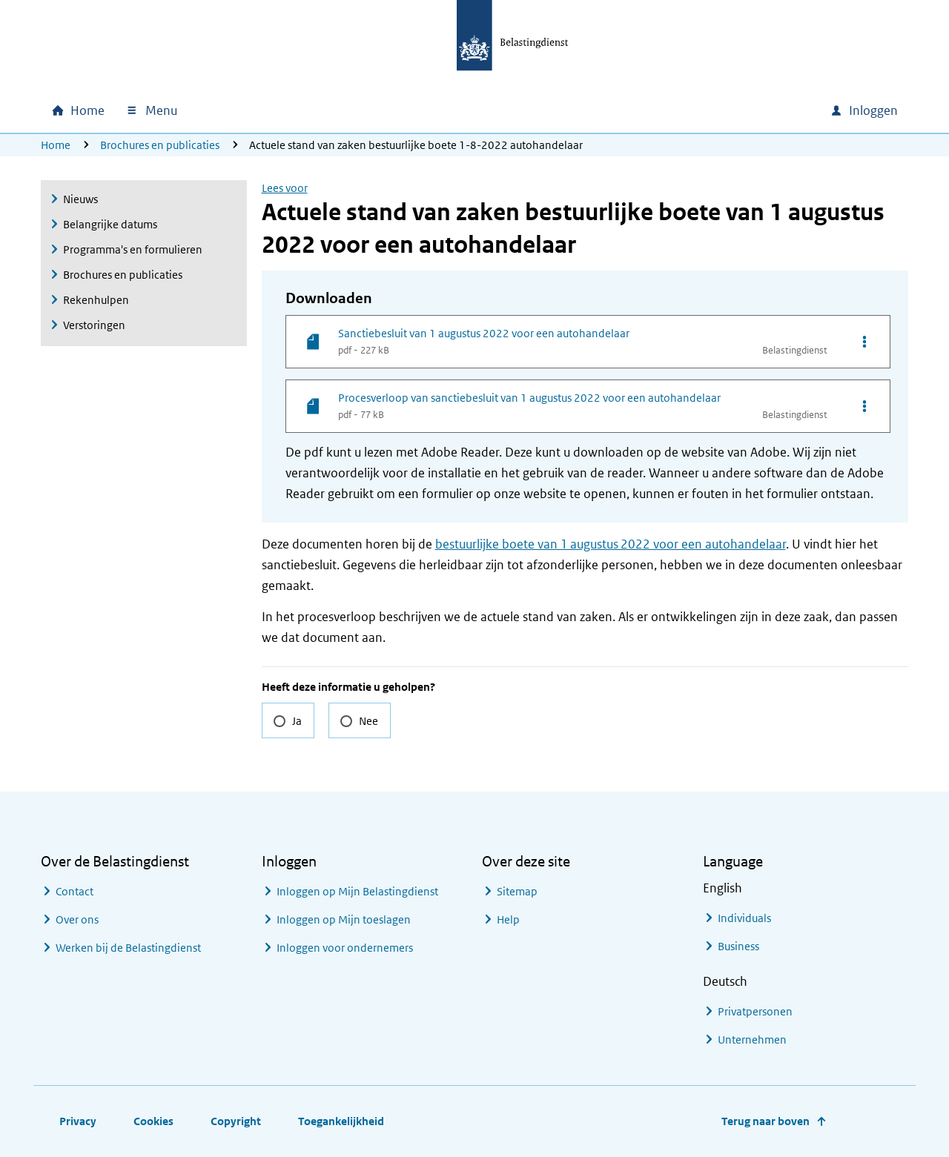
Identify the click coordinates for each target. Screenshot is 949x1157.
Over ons (77, 919)
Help (508, 919)
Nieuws (80, 199)
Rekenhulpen (96, 300)
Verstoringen (94, 325)
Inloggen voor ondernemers (345, 948)
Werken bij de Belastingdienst (128, 948)
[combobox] (691, 110)
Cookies (153, 1121)
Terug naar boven (765, 1121)
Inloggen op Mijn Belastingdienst (357, 891)
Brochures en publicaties (159, 145)
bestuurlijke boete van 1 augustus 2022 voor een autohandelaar (610, 544)
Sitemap (517, 891)
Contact (74, 891)
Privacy (77, 1121)
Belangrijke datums (110, 224)
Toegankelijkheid (341, 1121)
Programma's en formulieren (132, 249)
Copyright (236, 1121)
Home (55, 145)
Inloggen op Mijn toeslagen (344, 919)
